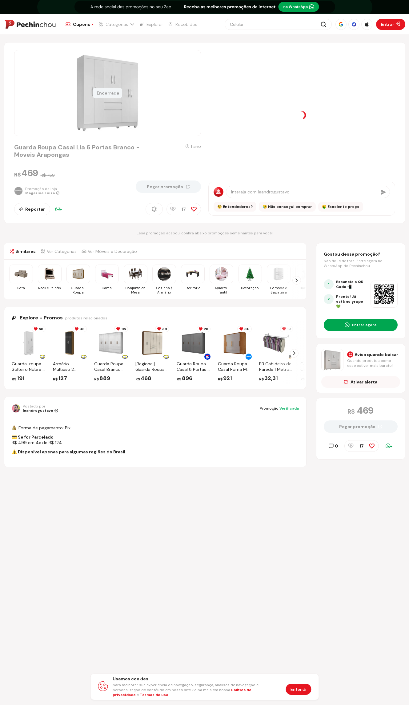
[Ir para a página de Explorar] (151, 24)
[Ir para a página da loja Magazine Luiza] (37, 191)
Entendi (298, 689)
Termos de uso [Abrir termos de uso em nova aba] (154, 694)
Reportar (32, 209)
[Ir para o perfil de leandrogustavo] (35, 408)
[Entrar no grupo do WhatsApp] (361, 325)
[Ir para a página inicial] (30, 24)
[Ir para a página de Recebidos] (182, 24)
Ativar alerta (360, 382)
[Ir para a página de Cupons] (79, 24)
